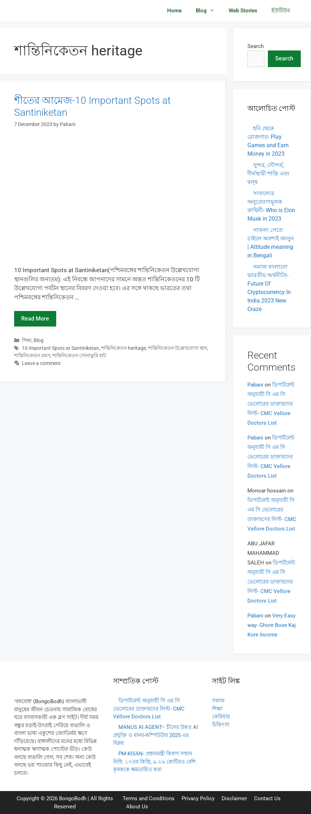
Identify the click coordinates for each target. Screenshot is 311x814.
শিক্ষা (26, 340)
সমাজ (218, 701)
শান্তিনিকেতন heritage (123, 348)
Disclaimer (234, 798)
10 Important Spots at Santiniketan (60, 348)
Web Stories (243, 10)
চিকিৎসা (220, 725)
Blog (209, 10)
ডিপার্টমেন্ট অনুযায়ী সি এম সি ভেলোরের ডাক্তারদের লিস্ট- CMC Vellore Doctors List (270, 404)
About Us (137, 806)
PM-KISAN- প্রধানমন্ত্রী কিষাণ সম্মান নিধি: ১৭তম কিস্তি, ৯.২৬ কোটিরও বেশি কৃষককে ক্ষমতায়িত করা (154, 761)
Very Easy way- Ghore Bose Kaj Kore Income (271, 625)
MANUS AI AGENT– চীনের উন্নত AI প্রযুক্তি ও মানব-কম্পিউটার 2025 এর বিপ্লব (155, 735)
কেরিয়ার (221, 716)
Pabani (255, 385)
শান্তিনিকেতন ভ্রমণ (32, 356)
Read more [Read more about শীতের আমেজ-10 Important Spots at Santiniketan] (35, 318)
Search (255, 46)
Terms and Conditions (149, 798)
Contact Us (267, 798)
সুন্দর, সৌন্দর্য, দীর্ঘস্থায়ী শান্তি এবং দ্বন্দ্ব (268, 173)
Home (174, 10)
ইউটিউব (280, 10)
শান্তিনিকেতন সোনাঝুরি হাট (79, 356)
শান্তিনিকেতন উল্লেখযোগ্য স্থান (177, 348)
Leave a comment (41, 363)
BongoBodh (72, 798)
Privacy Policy (198, 798)
